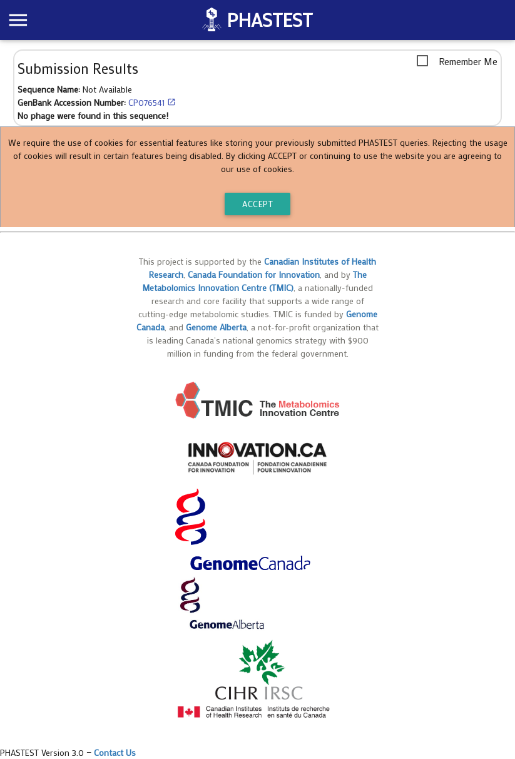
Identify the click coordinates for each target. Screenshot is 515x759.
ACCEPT (257, 204)
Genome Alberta (216, 327)
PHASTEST (269, 20)
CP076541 (152, 102)
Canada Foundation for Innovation (254, 274)
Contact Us (115, 752)
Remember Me (468, 61)
